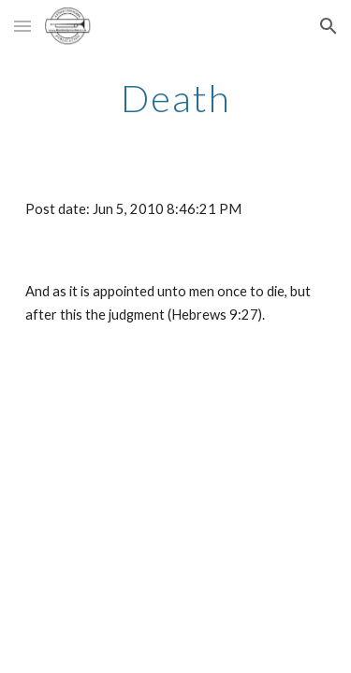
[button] (22, 25)
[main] (176, 98)
